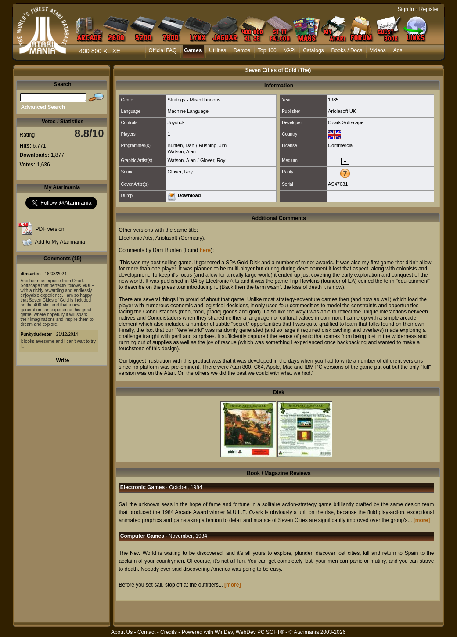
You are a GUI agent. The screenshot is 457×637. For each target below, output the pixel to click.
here (205, 250)
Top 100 (267, 50)
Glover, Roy (212, 160)
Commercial (341, 145)
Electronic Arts (136, 238)
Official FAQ (163, 50)
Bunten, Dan (180, 145)
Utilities (217, 50)
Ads (398, 50)
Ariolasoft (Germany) (179, 238)
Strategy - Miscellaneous (193, 99)
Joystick (175, 122)
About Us (122, 632)
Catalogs (313, 50)
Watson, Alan (181, 151)
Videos (377, 50)
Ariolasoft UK (342, 111)
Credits (168, 632)
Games (193, 50)
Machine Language (188, 111)
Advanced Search (43, 107)
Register (429, 9)
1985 (333, 99)
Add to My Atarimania (60, 242)
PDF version (50, 229)
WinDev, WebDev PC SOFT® (249, 632)
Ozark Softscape (345, 122)
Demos (242, 50)
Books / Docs (347, 50)
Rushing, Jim (213, 145)
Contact (146, 632)
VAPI (289, 50)
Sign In (406, 9)
